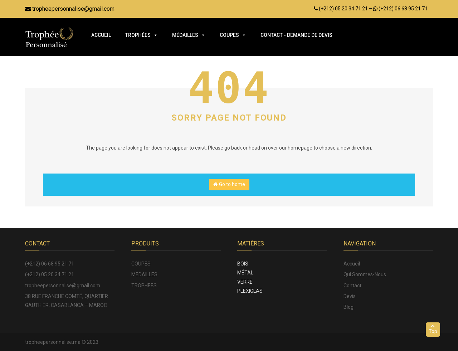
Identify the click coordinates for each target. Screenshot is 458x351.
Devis (350, 296)
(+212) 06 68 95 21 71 (49, 264)
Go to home (229, 184)
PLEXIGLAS (250, 291)
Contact (352, 285)
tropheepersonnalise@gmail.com (69, 8)
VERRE (245, 282)
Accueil (101, 35)
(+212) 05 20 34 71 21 (49, 274)
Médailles (188, 35)
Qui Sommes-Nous (365, 274)
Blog (349, 307)
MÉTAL (245, 273)
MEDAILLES (144, 274)
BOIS (242, 264)
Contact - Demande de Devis (296, 35)
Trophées (141, 35)
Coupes (233, 35)
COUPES (141, 264)
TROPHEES (144, 285)
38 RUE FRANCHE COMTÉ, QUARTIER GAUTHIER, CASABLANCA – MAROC (66, 300)
